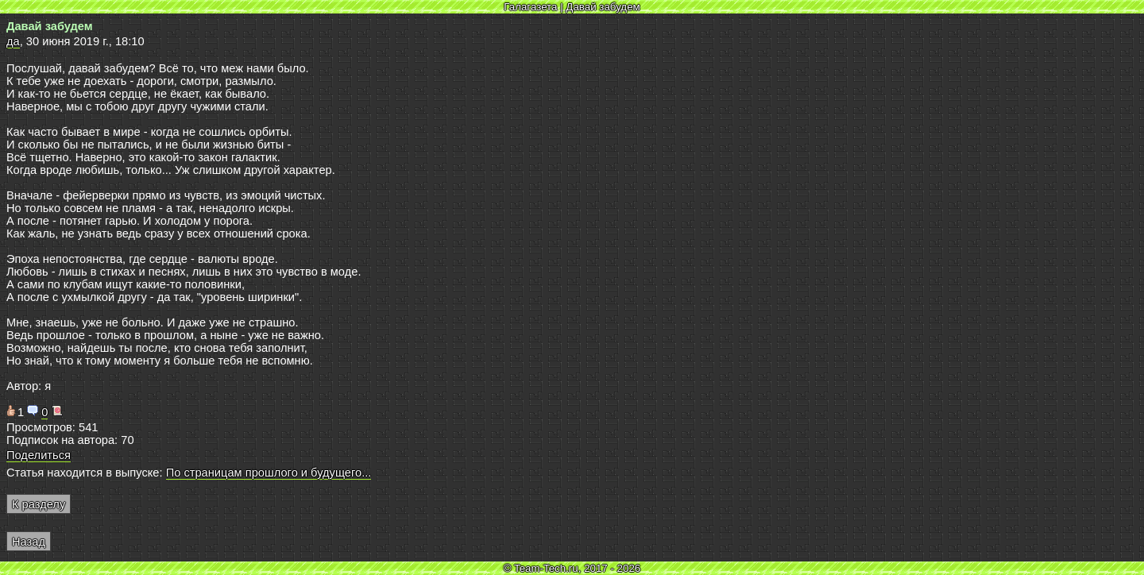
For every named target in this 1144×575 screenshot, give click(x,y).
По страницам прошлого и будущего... (269, 472)
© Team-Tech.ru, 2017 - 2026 (572, 568)
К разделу (38, 504)
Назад (28, 541)
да (13, 41)
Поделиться (38, 455)
